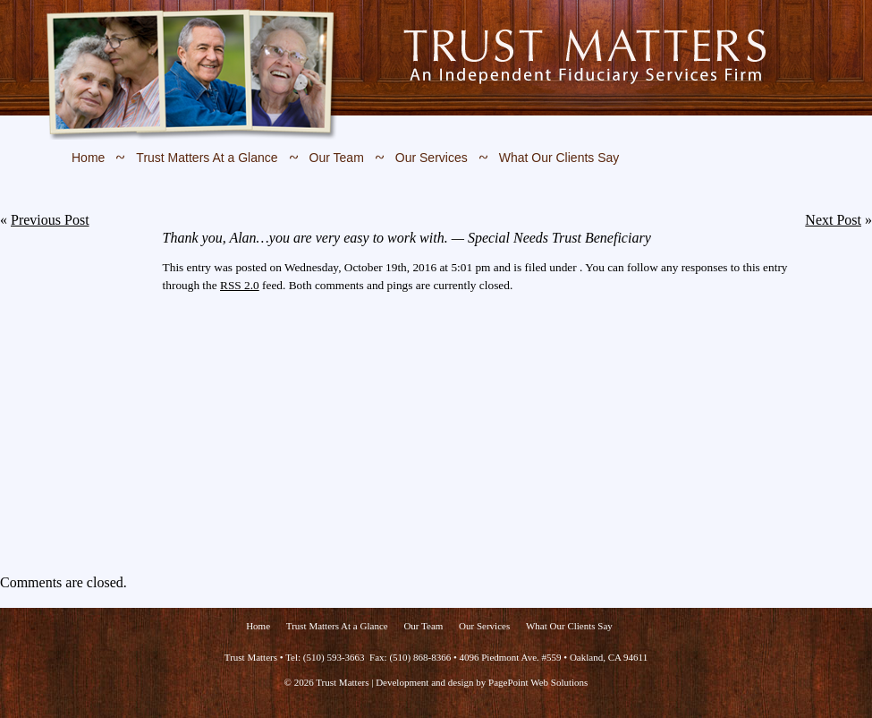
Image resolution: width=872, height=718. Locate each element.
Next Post (833, 219)
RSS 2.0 (239, 285)
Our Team (336, 157)
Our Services (431, 157)
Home (88, 157)
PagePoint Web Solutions (538, 682)
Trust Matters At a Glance (206, 157)
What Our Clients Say (559, 157)
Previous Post (50, 219)
